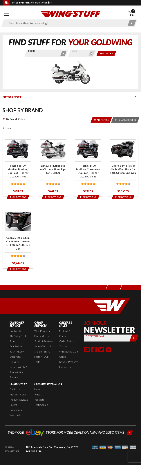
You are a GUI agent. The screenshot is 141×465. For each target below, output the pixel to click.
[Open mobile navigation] (6, 14)
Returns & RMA (18, 366)
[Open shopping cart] (133, 13)
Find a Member (42, 336)
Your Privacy (17, 351)
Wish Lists (15, 415)
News (37, 389)
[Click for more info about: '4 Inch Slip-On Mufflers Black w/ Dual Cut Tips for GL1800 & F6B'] (18, 166)
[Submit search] (131, 23)
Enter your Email (95, 336)
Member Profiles (19, 394)
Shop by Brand (42, 351)
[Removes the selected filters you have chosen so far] (101, 120)
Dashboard (16, 389)
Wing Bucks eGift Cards (68, 354)
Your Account (66, 346)
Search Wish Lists (44, 346)
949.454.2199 (33, 451)
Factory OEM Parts (41, 359)
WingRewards (42, 331)
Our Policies (16, 346)
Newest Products (68, 361)
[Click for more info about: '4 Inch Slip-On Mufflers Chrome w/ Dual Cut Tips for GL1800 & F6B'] (88, 166)
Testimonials (41, 404)
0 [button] (133, 11)
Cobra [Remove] (14, 119)
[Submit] (133, 338)
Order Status (66, 341)
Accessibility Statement (16, 374)
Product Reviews (43, 341)
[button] (87, 350)
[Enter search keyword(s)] (66, 23)
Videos (38, 394)
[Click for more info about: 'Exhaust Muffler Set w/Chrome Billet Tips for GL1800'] (53, 166)
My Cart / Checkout (64, 333)
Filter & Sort (12, 97)
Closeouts (65, 366)
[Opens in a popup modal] (17, 197)
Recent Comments (16, 407)
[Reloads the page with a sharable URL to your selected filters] (125, 120)
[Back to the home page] (70, 13)
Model (31, 51)
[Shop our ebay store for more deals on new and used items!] (70, 432)
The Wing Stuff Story (18, 339)
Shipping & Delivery (15, 359)
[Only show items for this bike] (106, 53)
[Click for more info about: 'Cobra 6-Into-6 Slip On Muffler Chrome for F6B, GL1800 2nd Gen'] (18, 239)
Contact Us (16, 331)
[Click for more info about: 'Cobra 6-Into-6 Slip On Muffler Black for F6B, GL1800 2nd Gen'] (123, 166)
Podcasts (39, 399)
